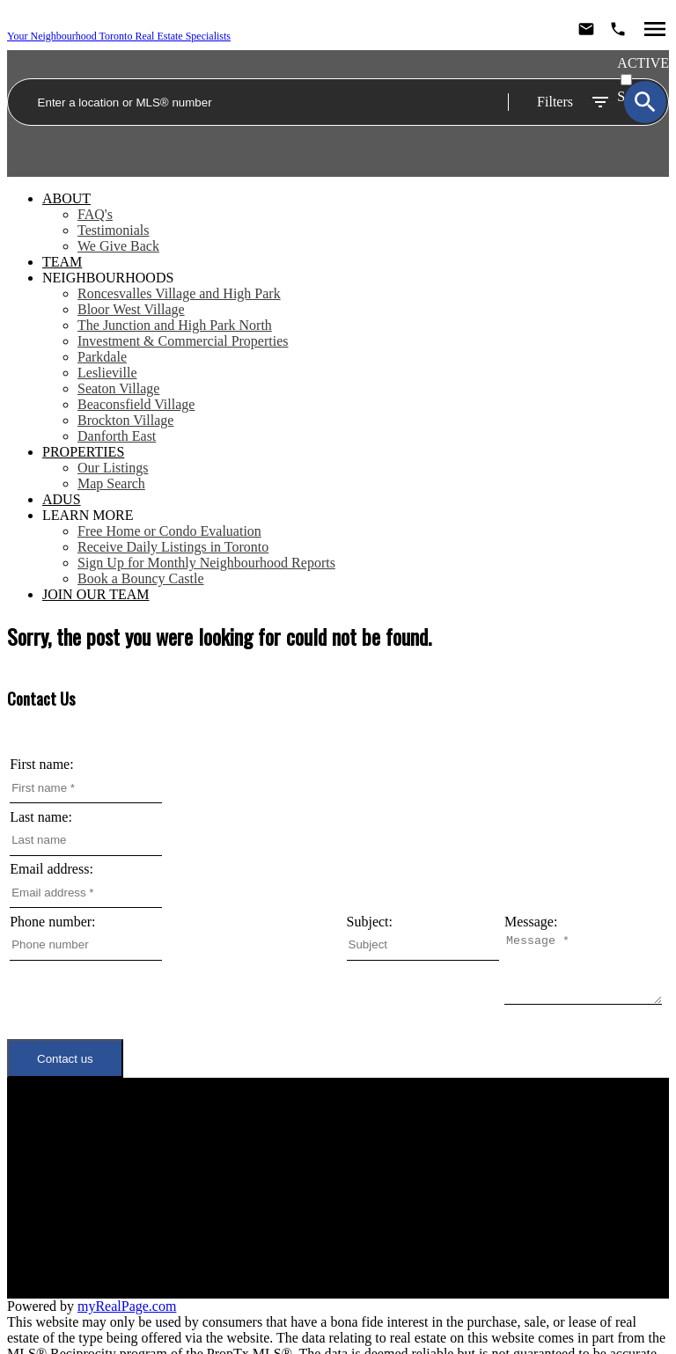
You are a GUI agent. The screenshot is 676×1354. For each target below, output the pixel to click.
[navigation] (338, 397)
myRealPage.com (126, 1291)
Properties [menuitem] (83, 451)
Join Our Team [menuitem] (95, 594)
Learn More (88, 515)
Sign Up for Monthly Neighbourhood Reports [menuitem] (206, 562)
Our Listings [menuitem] (112, 467)
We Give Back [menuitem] (118, 245)
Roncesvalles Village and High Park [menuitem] (179, 293)
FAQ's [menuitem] (95, 214)
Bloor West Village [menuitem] (131, 309)
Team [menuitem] (62, 261)
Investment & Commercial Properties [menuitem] (183, 340)
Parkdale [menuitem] (102, 356)
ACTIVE (643, 62)
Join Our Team (166, 1201)
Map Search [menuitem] (111, 483)
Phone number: (52, 921)
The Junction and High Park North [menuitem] (174, 325)
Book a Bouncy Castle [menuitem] (140, 578)
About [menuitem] (66, 198)
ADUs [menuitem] (61, 499)
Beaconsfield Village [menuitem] (136, 404)
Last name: (41, 816)
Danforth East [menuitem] (116, 435)
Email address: (51, 868)
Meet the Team (165, 1185)
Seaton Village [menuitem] (118, 388)
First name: (41, 764)
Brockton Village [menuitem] (125, 420)
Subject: (370, 921)
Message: (36, 973)
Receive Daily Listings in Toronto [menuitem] (172, 546)
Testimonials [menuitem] (113, 230)
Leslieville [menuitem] (107, 372)
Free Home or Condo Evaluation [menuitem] (169, 530)
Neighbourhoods (107, 277)
